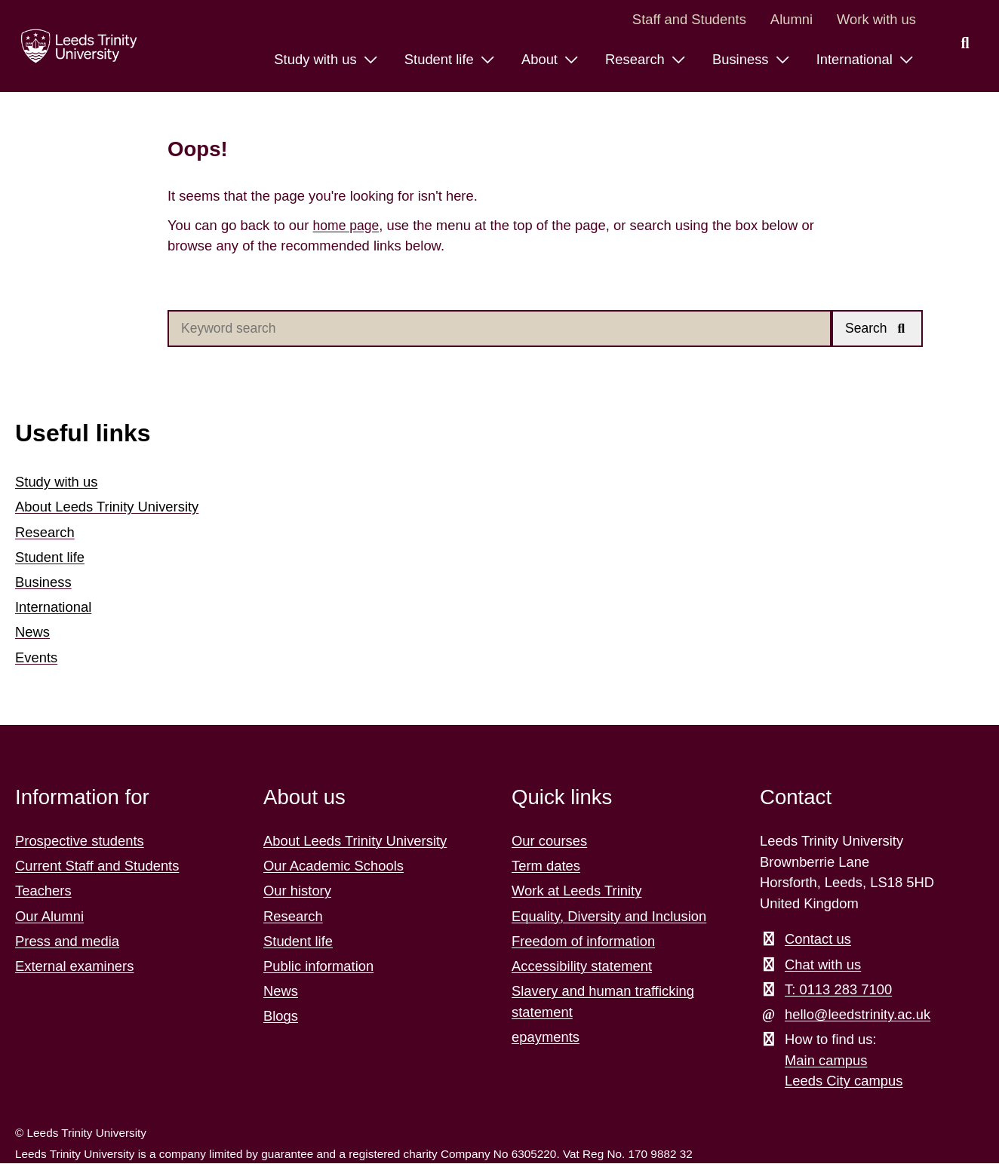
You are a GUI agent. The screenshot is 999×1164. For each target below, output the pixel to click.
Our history (297, 892)
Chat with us (823, 965)
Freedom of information (583, 942)
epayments (545, 1038)
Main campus (826, 1061)
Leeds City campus (843, 1082)
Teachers (43, 892)
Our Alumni (49, 917)
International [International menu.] (856, 59)
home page (348, 225)
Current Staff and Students (97, 866)
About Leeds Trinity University (106, 508)
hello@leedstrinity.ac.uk (857, 1015)
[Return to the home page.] (74, 46)
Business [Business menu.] (742, 59)
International (53, 608)
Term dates (546, 866)
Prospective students (79, 841)
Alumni (791, 19)
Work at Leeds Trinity (576, 892)
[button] (878, 329)
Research (45, 533)
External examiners (74, 967)
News (32, 633)
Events (36, 658)
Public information (318, 967)
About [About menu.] (541, 59)
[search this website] (965, 44)
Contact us (818, 940)
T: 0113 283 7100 (838, 990)
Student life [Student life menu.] (441, 59)
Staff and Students (689, 19)
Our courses (549, 841)
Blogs (280, 1017)
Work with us (876, 19)
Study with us (56, 482)
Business (43, 583)
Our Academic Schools (333, 866)
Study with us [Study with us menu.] (317, 59)
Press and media (67, 942)
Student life (50, 558)
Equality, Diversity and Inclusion (609, 917)
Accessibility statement (582, 967)
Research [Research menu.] (637, 59)
